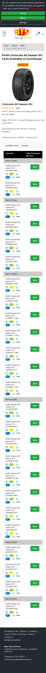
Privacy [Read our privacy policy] (7, 634)
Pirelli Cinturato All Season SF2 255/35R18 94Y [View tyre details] (12, 527)
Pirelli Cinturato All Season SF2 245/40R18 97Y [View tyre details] (12, 510)
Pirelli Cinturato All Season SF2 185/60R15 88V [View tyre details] (12, 168)
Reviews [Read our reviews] (33, 631)
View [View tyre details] (35, 167)
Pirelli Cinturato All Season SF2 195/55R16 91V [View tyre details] (12, 207)
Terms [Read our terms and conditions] (14, 634)
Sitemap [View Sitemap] (22, 634)
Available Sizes (12, 145)
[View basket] (37, 34)
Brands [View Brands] (14, 45)
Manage (23, 22)
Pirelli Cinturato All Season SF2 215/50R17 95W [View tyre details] (12, 298)
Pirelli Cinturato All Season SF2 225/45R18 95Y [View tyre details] (12, 441)
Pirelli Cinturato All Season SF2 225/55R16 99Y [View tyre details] (12, 259)
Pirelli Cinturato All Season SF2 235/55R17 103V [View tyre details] (12, 384)
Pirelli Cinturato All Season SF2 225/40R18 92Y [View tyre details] (12, 424)
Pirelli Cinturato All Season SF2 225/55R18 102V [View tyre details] (12, 458)
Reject (23, 18)
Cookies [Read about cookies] (30, 634)
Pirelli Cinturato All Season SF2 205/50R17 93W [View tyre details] (12, 281)
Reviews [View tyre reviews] (25, 145)
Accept (23, 13)
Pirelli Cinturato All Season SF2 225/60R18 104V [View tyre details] (12, 475)
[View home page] (23, 32)
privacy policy (36, 8)
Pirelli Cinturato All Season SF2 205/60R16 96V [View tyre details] (12, 241)
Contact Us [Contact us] (8, 637)
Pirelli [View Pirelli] (22, 45)
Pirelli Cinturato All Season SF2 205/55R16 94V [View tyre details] (12, 224)
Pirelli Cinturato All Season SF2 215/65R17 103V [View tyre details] (12, 332)
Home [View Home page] (6, 45)
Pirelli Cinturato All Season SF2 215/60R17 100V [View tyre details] (12, 315)
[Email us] (20, 659)
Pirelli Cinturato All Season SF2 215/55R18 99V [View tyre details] (12, 406)
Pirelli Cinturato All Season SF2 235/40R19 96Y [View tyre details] (12, 584)
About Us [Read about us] (24, 631)
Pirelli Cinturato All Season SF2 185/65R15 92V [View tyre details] (12, 185)
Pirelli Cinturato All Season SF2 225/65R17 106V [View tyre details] (12, 350)
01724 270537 (19, 656)
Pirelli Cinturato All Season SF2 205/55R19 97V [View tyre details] (12, 549)
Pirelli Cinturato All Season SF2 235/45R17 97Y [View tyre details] (12, 367)
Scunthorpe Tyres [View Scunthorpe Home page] (11, 631)
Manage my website (12, 640)
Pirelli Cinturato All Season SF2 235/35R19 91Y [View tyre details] (12, 566)
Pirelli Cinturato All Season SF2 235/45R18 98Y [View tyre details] (12, 492)
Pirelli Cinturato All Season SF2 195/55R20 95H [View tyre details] (12, 606)
